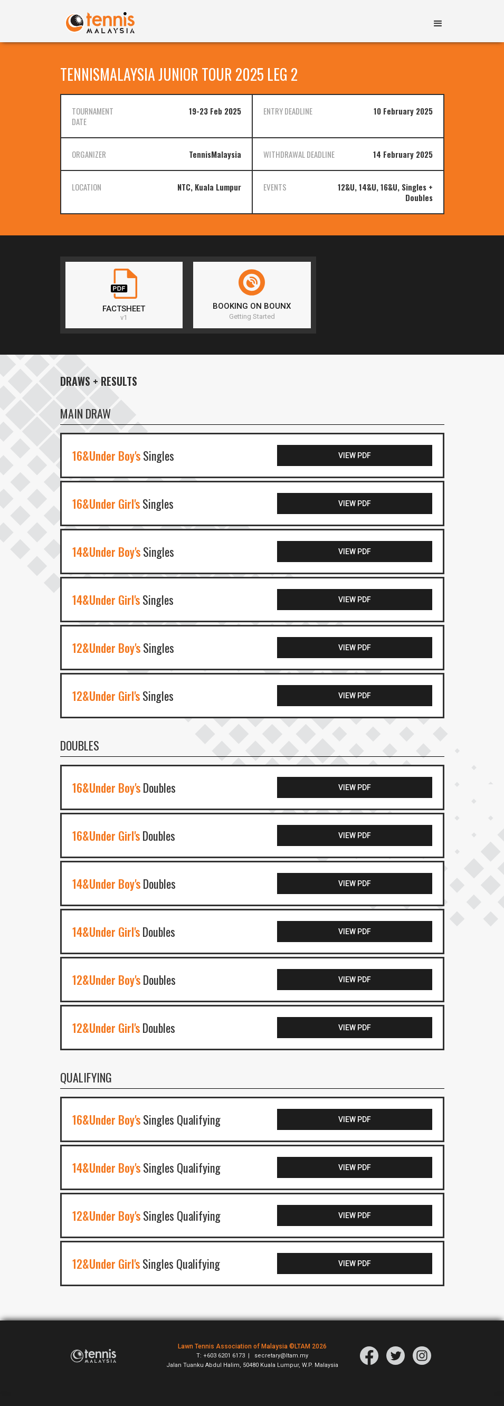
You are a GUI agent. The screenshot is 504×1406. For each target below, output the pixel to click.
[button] (438, 24)
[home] (99, 21)
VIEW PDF (384, 470)
